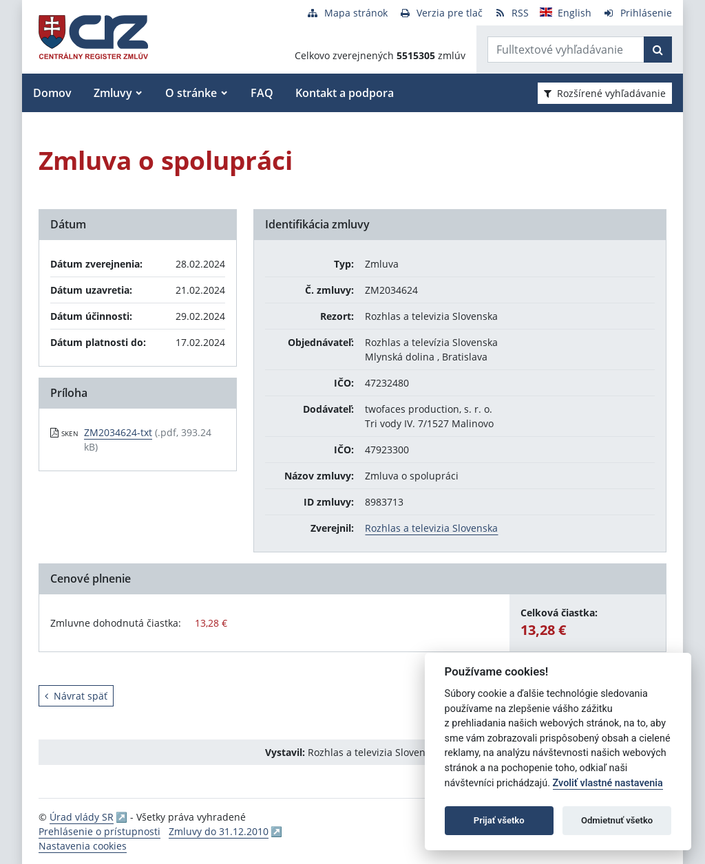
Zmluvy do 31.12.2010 (219, 831)
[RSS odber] (511, 12)
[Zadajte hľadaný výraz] (565, 49)
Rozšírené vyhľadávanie (605, 93)
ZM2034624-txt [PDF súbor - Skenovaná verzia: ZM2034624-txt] (118, 432)
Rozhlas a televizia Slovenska (431, 527)
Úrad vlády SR (82, 816)
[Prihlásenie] (637, 12)
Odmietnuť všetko (617, 820)
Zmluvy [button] (113, 92)
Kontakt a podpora (344, 92)
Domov (52, 92)
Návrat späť (76, 695)
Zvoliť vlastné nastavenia (608, 783)
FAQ (262, 92)
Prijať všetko (499, 820)
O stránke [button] (191, 92)
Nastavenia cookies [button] (83, 845)
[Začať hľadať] (658, 49)
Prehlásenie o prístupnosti (99, 831)
